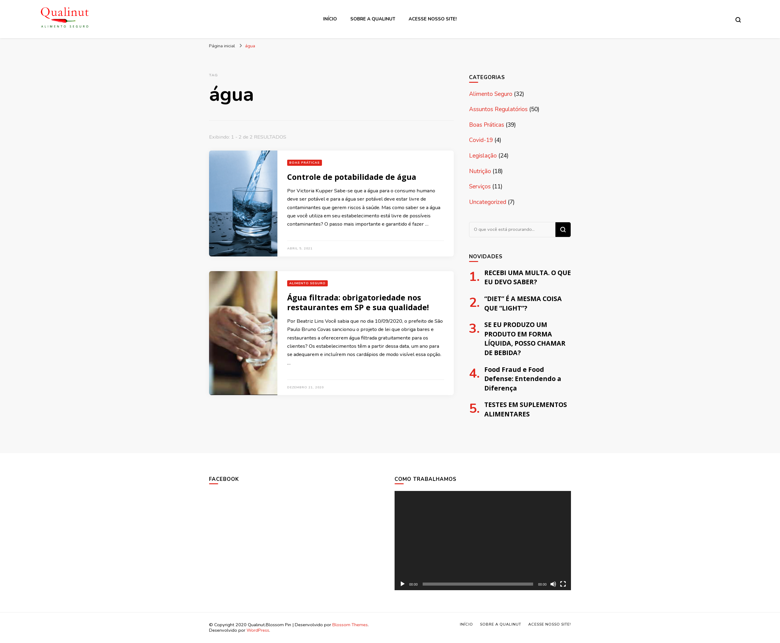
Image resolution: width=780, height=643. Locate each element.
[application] (483, 540)
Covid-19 (481, 140)
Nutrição (480, 171)
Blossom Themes (350, 625)
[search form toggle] (738, 20)
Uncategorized (487, 202)
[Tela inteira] (563, 584)
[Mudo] (553, 584)
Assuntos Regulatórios (498, 109)
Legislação (483, 156)
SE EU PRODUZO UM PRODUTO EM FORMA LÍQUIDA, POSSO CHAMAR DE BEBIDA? (524, 338)
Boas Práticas (304, 162)
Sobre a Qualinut (372, 19)
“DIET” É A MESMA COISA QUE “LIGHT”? (523, 303)
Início (330, 19)
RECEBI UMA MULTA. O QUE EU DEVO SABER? (527, 277)
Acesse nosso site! (433, 19)
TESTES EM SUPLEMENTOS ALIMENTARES (525, 409)
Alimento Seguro (307, 283)
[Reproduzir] (402, 584)
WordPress (258, 630)
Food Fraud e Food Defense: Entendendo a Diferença (522, 378)
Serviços (480, 187)
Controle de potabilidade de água (351, 177)
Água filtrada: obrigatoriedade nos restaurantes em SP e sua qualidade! (358, 302)
